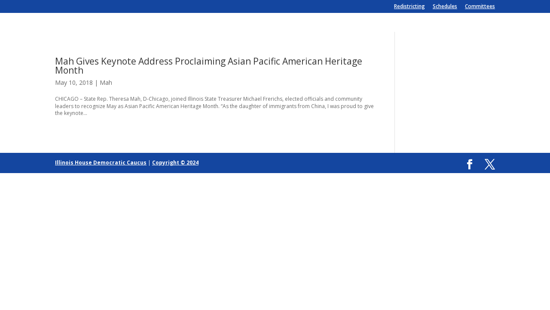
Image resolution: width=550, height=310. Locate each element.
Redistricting (409, 7)
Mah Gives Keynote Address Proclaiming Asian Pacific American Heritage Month (208, 65)
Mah (106, 82)
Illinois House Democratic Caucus (101, 162)
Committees (480, 7)
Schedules (445, 7)
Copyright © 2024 (175, 162)
